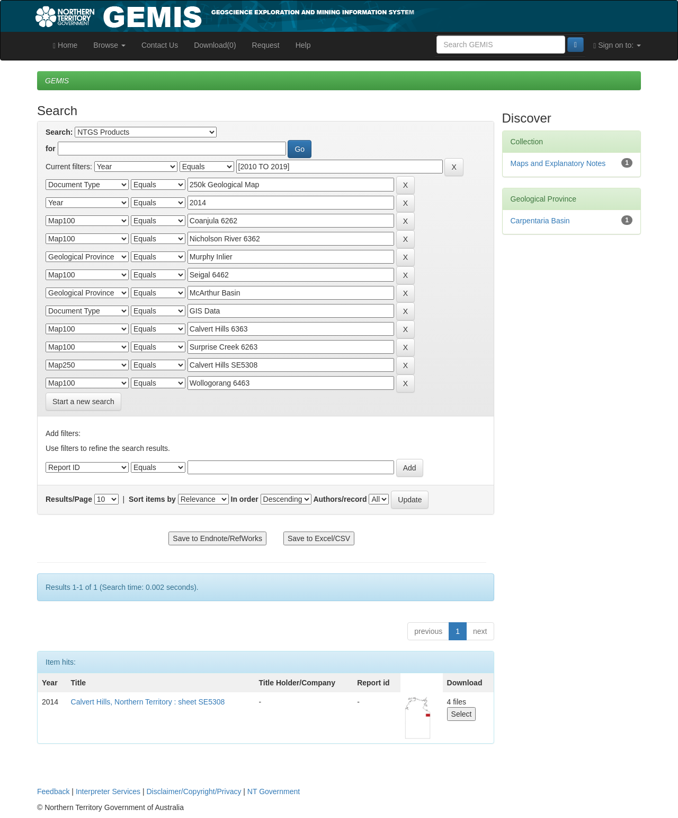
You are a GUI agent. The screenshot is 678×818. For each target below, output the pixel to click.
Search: (59, 132)
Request (266, 45)
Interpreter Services (108, 791)
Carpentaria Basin (540, 220)
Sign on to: (617, 45)
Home (65, 45)
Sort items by (152, 499)
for (51, 148)
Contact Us (159, 45)
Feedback (53, 791)
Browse (109, 45)
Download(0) (215, 45)
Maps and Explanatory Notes (558, 163)
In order (244, 499)
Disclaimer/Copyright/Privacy (194, 791)
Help (303, 45)
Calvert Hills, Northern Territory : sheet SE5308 (148, 702)
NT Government (273, 791)
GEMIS (57, 80)
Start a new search (83, 401)
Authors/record (340, 499)
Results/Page (69, 499)
